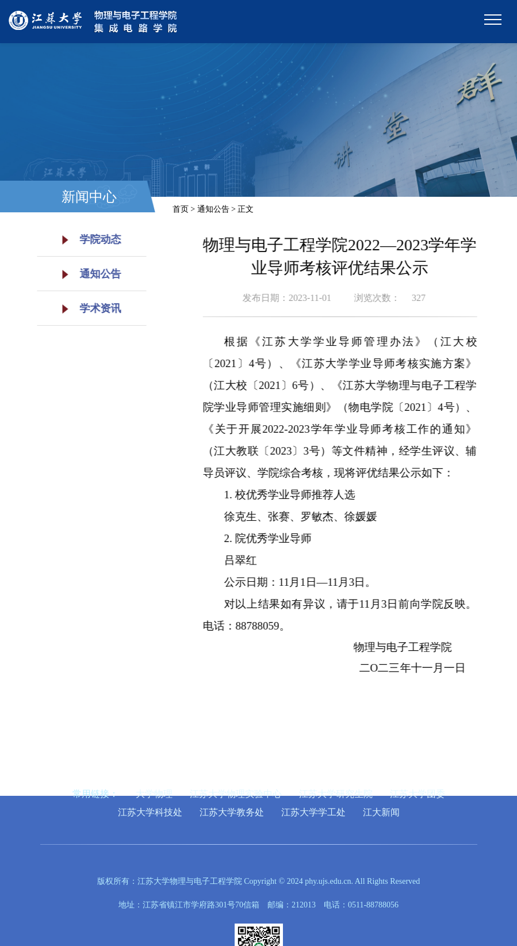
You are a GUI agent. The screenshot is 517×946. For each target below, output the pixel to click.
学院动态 (87, 239)
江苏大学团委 (417, 794)
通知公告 (87, 274)
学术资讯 (87, 308)
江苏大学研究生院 (336, 794)
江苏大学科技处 (150, 812)
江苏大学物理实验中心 (236, 794)
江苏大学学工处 (313, 812)
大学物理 (154, 794)
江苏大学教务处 (232, 812)
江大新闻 (381, 812)
